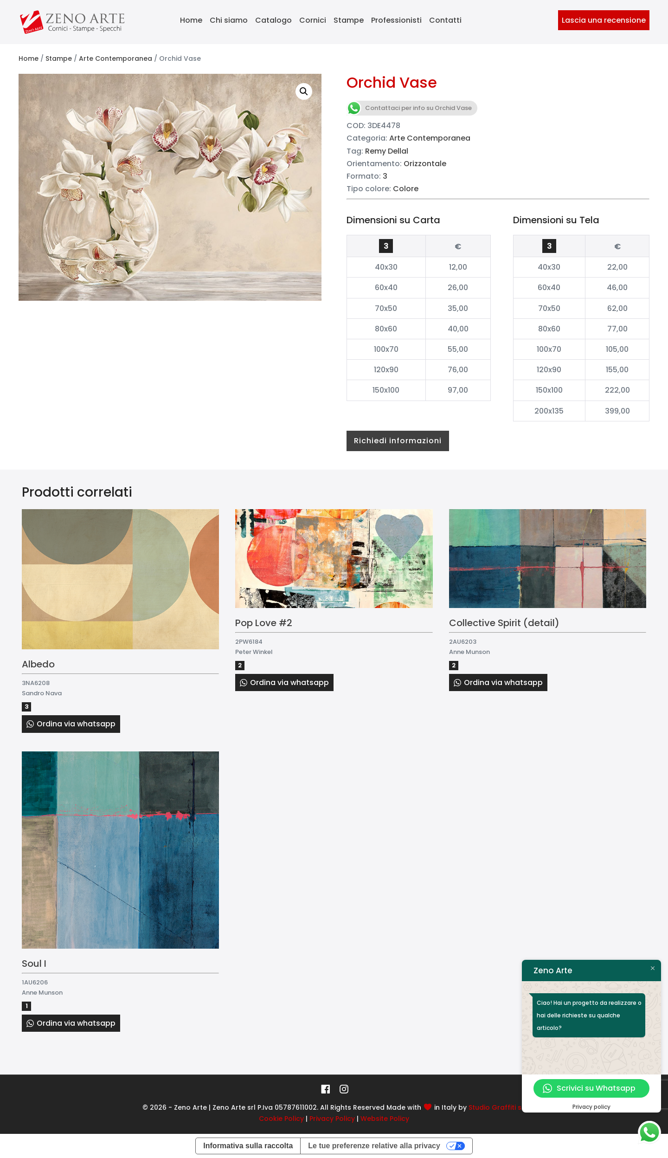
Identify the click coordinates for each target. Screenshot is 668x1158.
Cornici (312, 20)
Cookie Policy (281, 1118)
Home (191, 20)
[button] (303, 91)
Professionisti (396, 20)
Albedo (38, 664)
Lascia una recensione (604, 20)
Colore (405, 188)
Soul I (34, 963)
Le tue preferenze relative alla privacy (374, 1146)
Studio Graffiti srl (497, 1107)
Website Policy (384, 1118)
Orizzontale (425, 163)
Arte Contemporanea (115, 58)
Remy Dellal (386, 151)
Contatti (445, 20)
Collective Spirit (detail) (504, 622)
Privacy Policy (332, 1118)
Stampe (349, 20)
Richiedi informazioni (398, 440)
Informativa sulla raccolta (248, 1146)
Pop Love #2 (263, 622)
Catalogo (273, 20)
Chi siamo (229, 20)
